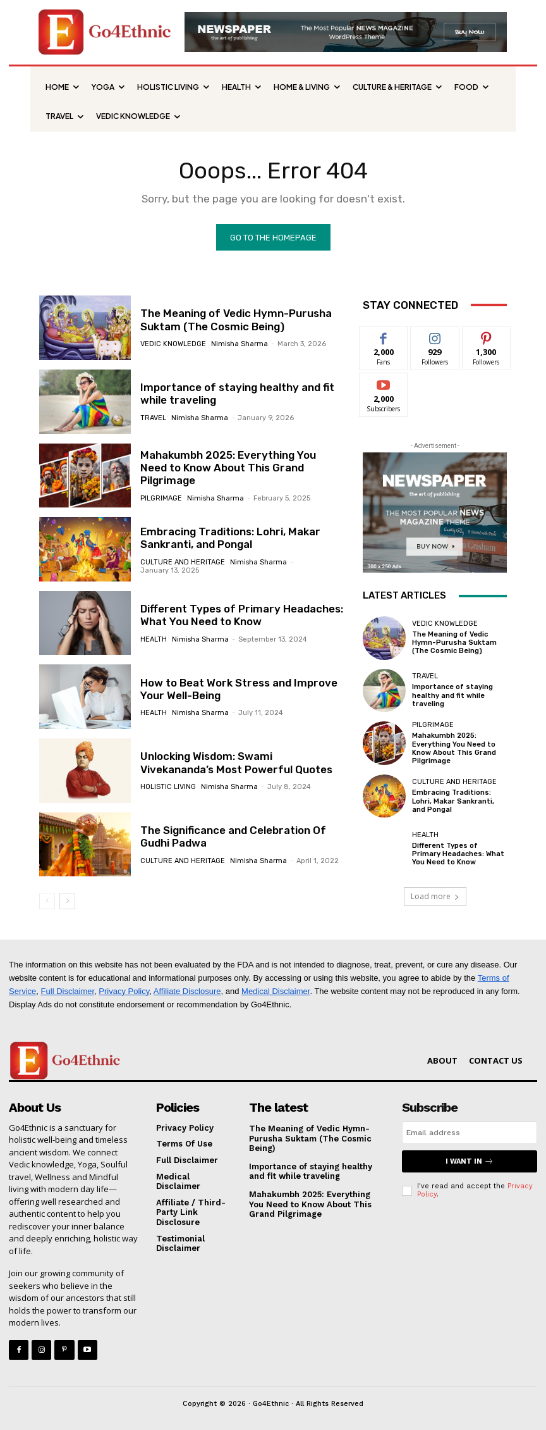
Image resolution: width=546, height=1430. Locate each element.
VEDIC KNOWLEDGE (173, 343)
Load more (435, 896)
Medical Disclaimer (275, 990)
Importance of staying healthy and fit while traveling (237, 393)
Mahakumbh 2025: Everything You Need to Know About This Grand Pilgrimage (228, 468)
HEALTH (153, 639)
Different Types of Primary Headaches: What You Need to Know (241, 615)
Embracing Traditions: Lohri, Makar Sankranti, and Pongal (230, 537)
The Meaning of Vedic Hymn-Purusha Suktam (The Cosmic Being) (236, 319)
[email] (469, 1132)
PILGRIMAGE (161, 498)
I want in (470, 1161)
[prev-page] (47, 901)
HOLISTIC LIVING (168, 786)
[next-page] (67, 901)
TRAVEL (153, 417)
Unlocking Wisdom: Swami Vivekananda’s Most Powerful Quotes (236, 762)
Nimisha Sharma (239, 344)
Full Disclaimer (68, 990)
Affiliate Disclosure (187, 990)
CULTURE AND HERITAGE (182, 562)
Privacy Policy (124, 990)
